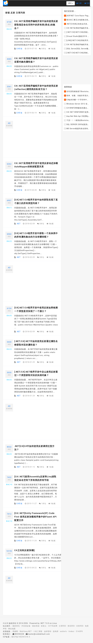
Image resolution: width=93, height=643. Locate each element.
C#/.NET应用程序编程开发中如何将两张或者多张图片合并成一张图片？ (77, 28)
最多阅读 (35, 626)
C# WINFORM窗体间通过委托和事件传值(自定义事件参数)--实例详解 (77, 108)
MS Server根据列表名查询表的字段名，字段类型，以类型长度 (77, 129)
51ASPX (79, 631)
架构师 (55, 631)
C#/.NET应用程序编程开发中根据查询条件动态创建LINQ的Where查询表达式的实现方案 (77, 44)
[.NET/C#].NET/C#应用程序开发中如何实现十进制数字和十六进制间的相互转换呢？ (77, 53)
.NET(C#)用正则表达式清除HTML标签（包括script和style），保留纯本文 (77, 24)
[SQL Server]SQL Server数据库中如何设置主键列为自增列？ (77, 49)
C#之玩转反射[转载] (24, 550)
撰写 (70, 3)
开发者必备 (26, 626)
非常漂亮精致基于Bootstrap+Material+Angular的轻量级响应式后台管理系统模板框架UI (77, 91)
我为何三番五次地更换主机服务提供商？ (77, 20)
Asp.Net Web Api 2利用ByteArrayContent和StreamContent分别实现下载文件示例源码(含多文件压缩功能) (77, 116)
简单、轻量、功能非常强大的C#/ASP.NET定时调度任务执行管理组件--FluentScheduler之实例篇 (77, 96)
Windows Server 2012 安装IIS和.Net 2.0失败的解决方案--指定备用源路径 (77, 104)
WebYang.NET (26, 631)
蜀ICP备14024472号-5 (20, 637)
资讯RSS (71, 626)
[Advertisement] (36, 138)
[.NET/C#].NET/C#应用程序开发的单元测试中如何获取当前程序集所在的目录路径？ (77, 32)
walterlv (63, 631)
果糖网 (15, 631)
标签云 (43, 626)
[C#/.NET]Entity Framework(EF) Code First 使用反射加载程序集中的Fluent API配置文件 (35, 516)
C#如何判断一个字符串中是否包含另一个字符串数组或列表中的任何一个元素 (77, 100)
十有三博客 (37, 631)
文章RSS (62, 626)
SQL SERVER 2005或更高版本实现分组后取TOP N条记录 (77, 124)
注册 (80, 2)
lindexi (71, 631)
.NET (18, 224)
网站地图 (12, 629)
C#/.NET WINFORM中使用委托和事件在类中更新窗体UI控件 (77, 112)
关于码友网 (52, 626)
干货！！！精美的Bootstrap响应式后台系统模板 (77, 120)
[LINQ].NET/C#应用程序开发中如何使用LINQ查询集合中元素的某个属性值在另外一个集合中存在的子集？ (77, 40)
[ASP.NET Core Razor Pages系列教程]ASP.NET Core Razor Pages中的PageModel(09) (77, 16)
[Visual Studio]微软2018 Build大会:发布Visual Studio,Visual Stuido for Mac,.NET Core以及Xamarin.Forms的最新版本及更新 (77, 36)
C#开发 (19, 49)
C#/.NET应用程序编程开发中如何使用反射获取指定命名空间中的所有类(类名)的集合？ (36, 24)
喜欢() (9, 29)
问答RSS (79, 626)
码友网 (5, 623)
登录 (88, 2)
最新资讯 (16, 626)
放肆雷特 (47, 631)
